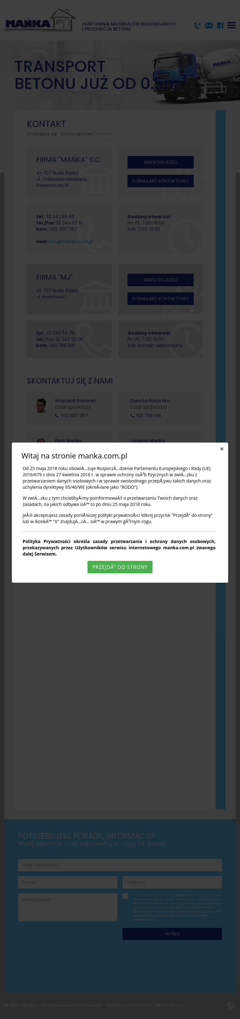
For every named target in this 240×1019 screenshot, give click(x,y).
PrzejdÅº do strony (120, 567)
